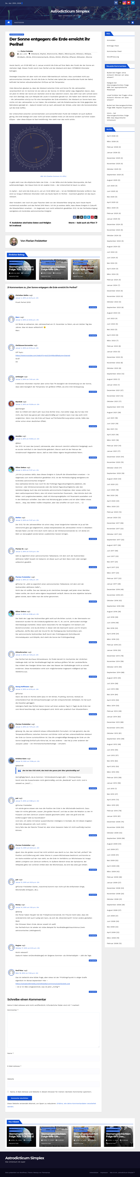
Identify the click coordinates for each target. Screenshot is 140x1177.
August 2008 (112, 910)
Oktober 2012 (112, 733)
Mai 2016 (110, 628)
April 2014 (111, 700)
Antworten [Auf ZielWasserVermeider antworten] (92, 366)
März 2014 (111, 706)
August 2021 (112, 412)
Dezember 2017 (113, 523)
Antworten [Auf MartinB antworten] (92, 426)
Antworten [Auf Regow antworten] (92, 960)
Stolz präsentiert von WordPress (16, 1172)
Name (10, 1053)
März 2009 (111, 871)
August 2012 (112, 744)
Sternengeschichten (16, 264)
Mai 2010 (110, 794)
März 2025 (111, 208)
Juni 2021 (111, 424)
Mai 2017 (110, 562)
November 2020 (113, 462)
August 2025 (112, 180)
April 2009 (111, 866)
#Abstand (35, 54)
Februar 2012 (112, 777)
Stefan (18, 518)
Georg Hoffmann (22, 687)
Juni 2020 (111, 490)
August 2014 (112, 678)
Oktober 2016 (112, 600)
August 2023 (112, 313)
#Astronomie (52, 54)
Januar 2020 (112, 518)
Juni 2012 (111, 755)
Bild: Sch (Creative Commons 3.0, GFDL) (53, 176)
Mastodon (19, 22)
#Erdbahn (21, 57)
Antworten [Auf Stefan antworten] (92, 539)
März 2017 (111, 573)
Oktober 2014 (112, 667)
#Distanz (79, 54)
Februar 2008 (112, 943)
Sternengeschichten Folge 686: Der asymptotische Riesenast (118, 87)
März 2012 (111, 772)
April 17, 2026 (48, 1140)
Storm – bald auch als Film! (83, 223)
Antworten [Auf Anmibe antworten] (92, 457)
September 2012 (113, 739)
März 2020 (111, 506)
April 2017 (111, 567)
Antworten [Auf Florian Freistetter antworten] (92, 601)
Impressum (104, 1172)
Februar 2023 (112, 346)
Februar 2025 (112, 213)
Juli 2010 (110, 789)
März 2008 (111, 938)
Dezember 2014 (113, 656)
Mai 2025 (111, 197)
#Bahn (61, 54)
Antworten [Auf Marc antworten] (92, 335)
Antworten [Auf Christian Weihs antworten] (92, 307)
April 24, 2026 (16, 1140)
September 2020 (114, 473)
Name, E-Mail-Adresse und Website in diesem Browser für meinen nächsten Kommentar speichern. (51, 1092)
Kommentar (12, 1010)
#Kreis (52, 57)
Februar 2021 (112, 446)
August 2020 (112, 479)
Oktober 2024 (112, 235)
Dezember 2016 (113, 589)
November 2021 (113, 396)
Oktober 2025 (112, 169)
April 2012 (111, 766)
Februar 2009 (112, 877)
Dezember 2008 (113, 888)
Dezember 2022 (113, 357)
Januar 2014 (112, 717)
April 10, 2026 (81, 1140)
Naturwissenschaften (16, 34)
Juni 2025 (111, 191)
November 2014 (113, 661)
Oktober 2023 (112, 302)
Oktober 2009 (113, 833)
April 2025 (111, 202)
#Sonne (89, 57)
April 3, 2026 (113, 1140)
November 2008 (113, 894)
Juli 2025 (111, 186)
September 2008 (114, 905)
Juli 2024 (111, 252)
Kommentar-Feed (114, 51)
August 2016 (112, 612)
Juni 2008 (111, 921)
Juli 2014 (110, 683)
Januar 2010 (112, 816)
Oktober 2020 (112, 468)
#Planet (72, 57)
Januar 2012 (112, 783)
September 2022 (114, 374)
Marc (18, 317)
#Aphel (43, 54)
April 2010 (111, 800)
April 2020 (111, 501)
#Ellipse (88, 54)
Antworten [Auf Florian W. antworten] (92, 567)
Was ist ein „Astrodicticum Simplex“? (122, 1172)
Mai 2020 (111, 495)
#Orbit (58, 57)
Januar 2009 (112, 883)
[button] (129, 22)
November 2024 (113, 230)
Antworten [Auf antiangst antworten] (92, 391)
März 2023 (111, 341)
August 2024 (112, 247)
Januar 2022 (112, 385)
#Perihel (65, 57)
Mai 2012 (110, 761)
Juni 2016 (111, 623)
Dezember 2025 (113, 158)
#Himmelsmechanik (40, 57)
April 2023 (111, 335)
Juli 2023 (111, 318)
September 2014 (114, 672)
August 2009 (112, 844)
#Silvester (81, 57)
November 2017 (113, 529)
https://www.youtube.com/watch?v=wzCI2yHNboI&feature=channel (43, 355)
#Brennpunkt (70, 54)
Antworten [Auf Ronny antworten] (92, 935)
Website (10, 1079)
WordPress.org (113, 57)
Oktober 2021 (112, 401)
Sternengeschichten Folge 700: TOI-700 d (21, 268)
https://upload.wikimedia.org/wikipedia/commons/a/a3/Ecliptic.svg (43, 984)
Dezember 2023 (113, 291)
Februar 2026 (112, 147)
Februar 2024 (112, 280)
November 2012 (113, 728)
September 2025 (114, 175)
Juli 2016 (110, 617)
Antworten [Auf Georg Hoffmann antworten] (92, 714)
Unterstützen (94, 1172)
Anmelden (111, 40)
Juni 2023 (111, 324)
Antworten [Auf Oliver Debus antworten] (92, 507)
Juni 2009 (111, 855)
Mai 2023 (111, 329)
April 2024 (111, 269)
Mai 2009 (111, 860)
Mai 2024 (111, 263)
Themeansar (46, 1172)
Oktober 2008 (113, 899)
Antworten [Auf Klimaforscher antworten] (92, 676)
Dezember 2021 (113, 390)
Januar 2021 (112, 451)
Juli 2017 (110, 551)
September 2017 (113, 540)
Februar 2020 (112, 512)
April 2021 (111, 435)
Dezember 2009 (113, 822)
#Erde (28, 57)
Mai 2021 (110, 429)
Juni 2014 (111, 689)
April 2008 (111, 932)
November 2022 (113, 363)
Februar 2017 (112, 578)
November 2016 (113, 595)
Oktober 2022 (112, 368)
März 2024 (111, 274)
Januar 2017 (112, 584)
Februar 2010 (112, 811)
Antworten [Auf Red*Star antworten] (92, 991)
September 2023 (114, 307)
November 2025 (113, 164)
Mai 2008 (111, 927)
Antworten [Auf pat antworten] (92, 835)
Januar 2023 (112, 352)
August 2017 (112, 545)
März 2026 (111, 141)
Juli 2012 (110, 750)
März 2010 (111, 805)
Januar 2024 (112, 285)
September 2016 (114, 606)
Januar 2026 (112, 153)
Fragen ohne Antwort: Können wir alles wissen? (118, 75)
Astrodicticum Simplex (70, 11)
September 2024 (114, 241)
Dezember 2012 (113, 722)
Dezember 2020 (113, 457)
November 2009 (113, 827)
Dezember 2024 (113, 224)
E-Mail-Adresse (14, 1066)
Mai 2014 (110, 695)
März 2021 (111, 440)
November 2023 (113, 296)
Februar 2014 (112, 711)
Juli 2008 (111, 916)
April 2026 (111, 136)
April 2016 (111, 634)
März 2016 (111, 639)
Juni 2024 (111, 258)
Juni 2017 (111, 556)
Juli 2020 (111, 484)
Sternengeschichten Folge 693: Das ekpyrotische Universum (118, 117)
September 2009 (114, 838)
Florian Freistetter (27, 51)
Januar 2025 (112, 219)
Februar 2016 (112, 645)
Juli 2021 (110, 418)
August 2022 (112, 379)
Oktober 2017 (112, 534)
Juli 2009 (111, 849)
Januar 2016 (112, 650)
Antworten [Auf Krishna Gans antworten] (92, 788)
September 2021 (113, 407)
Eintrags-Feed (113, 46)
